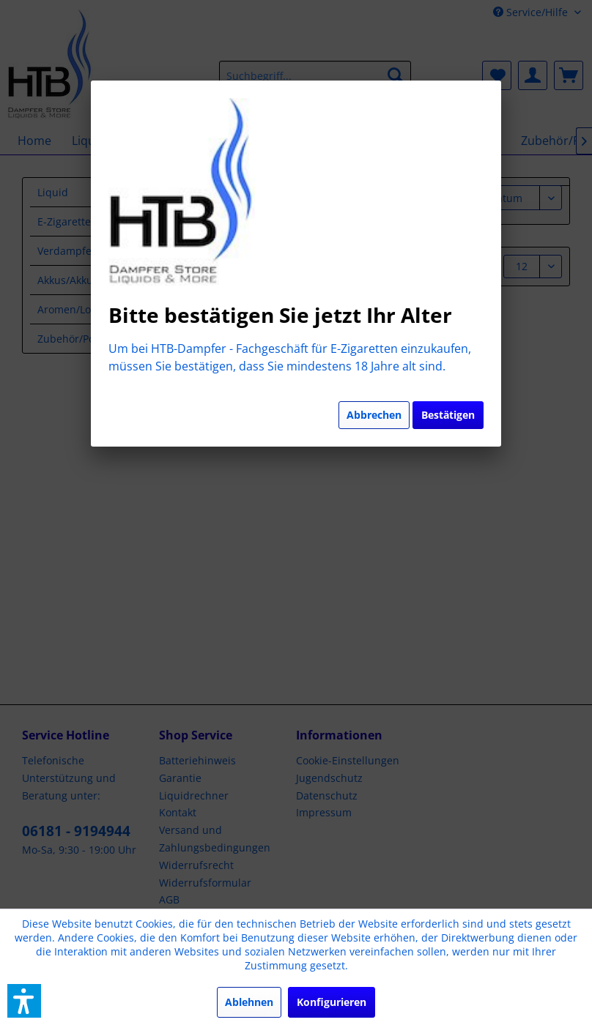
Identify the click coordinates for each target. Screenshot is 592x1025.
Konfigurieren (331, 1002)
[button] (24, 1001)
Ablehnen (249, 1002)
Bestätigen (448, 415)
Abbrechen (374, 415)
